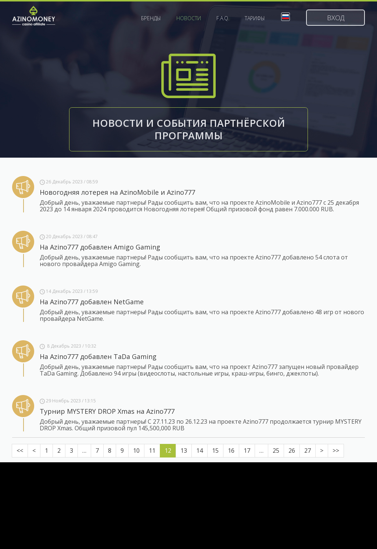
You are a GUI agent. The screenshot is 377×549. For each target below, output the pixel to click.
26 (291, 450)
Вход (335, 17)
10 (136, 450)
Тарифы (255, 18)
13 (183, 450)
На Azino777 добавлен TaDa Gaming (98, 356)
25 (276, 450)
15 (215, 450)
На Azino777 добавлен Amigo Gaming (100, 247)
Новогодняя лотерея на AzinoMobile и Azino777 (117, 192)
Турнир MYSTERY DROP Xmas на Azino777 (107, 411)
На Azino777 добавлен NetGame (92, 301)
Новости (188, 18)
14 (199, 450)
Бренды (151, 18)
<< (20, 450)
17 (247, 450)
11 (152, 450)
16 (231, 450)
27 (307, 450)
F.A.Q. (222, 18)
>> (336, 450)
